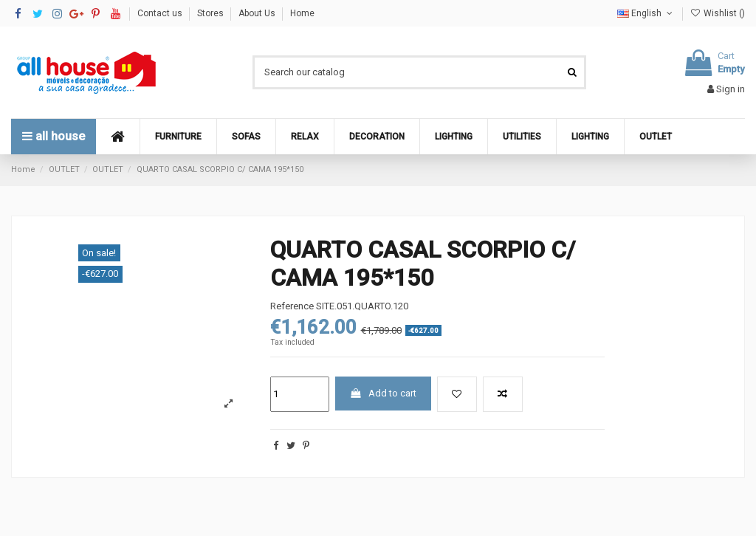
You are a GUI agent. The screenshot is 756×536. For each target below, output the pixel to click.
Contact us (161, 13)
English (646, 13)
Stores (211, 13)
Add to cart (382, 393)
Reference (292, 306)
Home (302, 13)
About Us (258, 13)
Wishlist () (717, 13)
